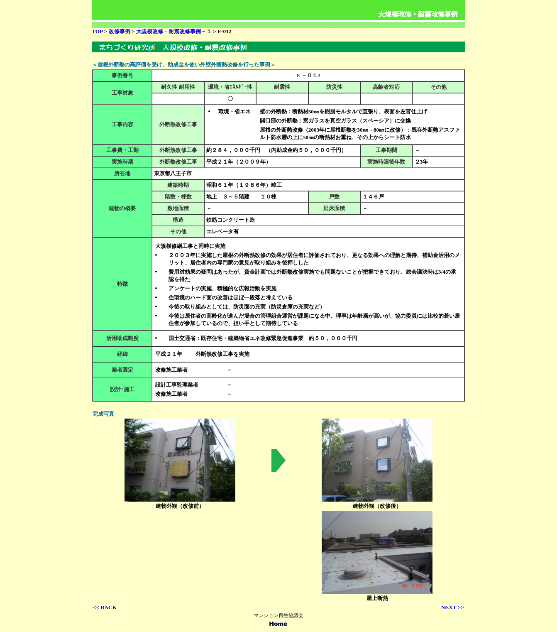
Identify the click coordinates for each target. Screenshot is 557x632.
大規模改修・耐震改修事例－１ (174, 31)
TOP (97, 31)
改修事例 (120, 31)
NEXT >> (452, 607)
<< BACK (105, 607)
